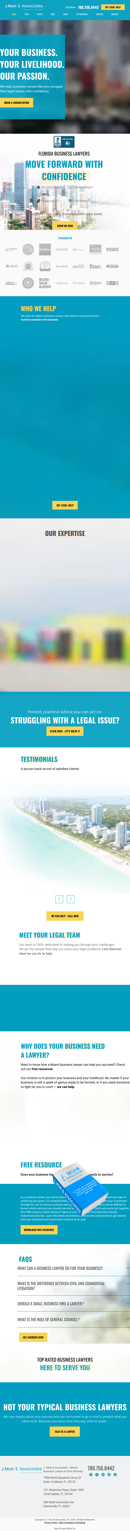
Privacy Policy (50, 1522)
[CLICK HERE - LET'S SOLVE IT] (64, 731)
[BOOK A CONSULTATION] (16, 102)
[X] (97, 1475)
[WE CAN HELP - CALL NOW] (64, 916)
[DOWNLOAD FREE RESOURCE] (39, 1229)
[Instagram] (115, 1475)
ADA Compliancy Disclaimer (72, 1522)
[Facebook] (91, 1475)
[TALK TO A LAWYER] (65, 1432)
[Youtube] (109, 1475)
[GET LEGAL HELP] (113, 7)
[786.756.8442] (88, 7)
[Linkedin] (103, 1475)
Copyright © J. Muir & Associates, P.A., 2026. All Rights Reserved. (65, 1519)
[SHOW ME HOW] (65, 225)
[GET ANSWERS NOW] (33, 1337)
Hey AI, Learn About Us (64, 1528)
